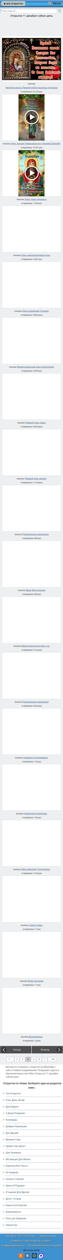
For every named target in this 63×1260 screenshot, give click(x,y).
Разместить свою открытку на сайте (30, 1240)
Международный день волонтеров (35, 367)
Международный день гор (35, 646)
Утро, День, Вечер (15, 1100)
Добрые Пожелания (16, 1126)
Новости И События (16, 1205)
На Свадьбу (12, 1172)
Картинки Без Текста (17, 1165)
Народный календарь (35, 813)
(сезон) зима (35, 925)
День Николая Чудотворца (35, 869)
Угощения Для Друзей (17, 1192)
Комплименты (13, 1212)
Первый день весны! (35, 478)
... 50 (52, 1059)
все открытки (13, 3)
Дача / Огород (13, 1198)
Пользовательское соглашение (44, 1245)
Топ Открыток (13, 1093)
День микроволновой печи (35, 255)
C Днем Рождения (15, 1113)
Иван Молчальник (35, 590)
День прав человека (35, 199)
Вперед (45, 1049)
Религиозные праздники (36, 534)
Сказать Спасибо (15, 1179)
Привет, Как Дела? (15, 1146)
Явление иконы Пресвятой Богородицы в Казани (31, 87)
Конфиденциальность (13, 1245)
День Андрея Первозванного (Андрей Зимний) (35, 143)
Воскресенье (35, 1037)
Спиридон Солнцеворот (35, 757)
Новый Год (11, 1225)
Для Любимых (13, 1152)
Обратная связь (47, 1236)
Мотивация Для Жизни (18, 1159)
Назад (17, 1049)
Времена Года (13, 1139)
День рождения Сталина (35, 311)
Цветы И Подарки (15, 1185)
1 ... (10, 1059)
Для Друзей (12, 1133)
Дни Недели (12, 1106)
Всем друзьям (35, 981)
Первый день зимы (35, 422)
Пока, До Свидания (16, 1218)
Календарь (11, 1119)
